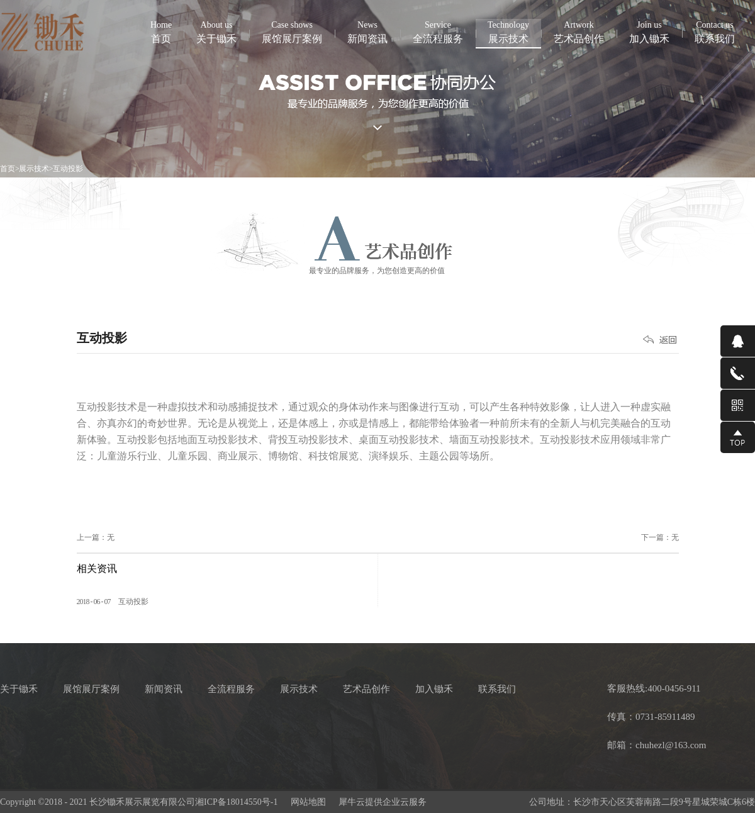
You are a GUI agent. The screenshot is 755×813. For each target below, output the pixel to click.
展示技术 (34, 168)
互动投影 (68, 168)
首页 (161, 31)
